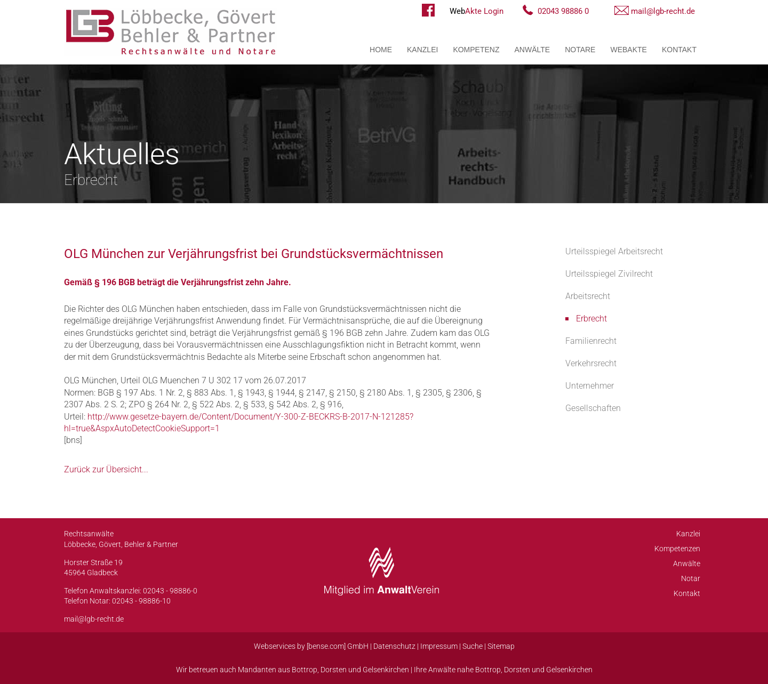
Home (381, 49)
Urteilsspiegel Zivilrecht (609, 274)
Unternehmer (589, 386)
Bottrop (304, 669)
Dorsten (334, 669)
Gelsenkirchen (386, 669)
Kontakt (679, 49)
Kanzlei (422, 49)
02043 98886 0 (563, 11)
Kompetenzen (677, 548)
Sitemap (501, 646)
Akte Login (476, 11)
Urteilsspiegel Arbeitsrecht (614, 251)
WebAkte (628, 49)
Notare (580, 49)
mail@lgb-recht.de (663, 11)
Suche (472, 646)
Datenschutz (394, 646)
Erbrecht (591, 318)
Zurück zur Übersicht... (106, 469)
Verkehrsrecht (591, 363)
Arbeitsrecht (587, 296)
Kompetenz (476, 49)
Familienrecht (591, 341)
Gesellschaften (593, 408)
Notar (690, 578)
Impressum (439, 646)
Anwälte (532, 49)
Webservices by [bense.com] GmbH (311, 646)
